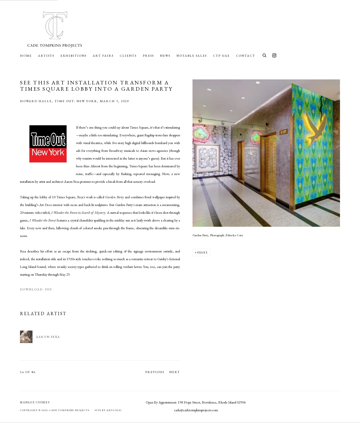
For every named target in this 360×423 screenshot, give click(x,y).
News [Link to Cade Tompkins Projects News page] (165, 55)
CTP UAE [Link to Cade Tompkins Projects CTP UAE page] (221, 55)
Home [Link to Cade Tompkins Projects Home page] (26, 55)
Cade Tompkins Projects (55, 29)
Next (174, 372)
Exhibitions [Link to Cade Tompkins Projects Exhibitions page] (73, 55)
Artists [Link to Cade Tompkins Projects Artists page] (46, 55)
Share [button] (202, 252)
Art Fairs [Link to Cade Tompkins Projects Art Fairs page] (103, 55)
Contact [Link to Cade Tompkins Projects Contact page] (245, 55)
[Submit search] (264, 54)
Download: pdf (36, 289)
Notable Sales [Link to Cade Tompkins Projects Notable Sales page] (191, 55)
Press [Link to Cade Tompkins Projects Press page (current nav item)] (148, 55)
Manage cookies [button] (35, 402)
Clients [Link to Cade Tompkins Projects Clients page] (128, 55)
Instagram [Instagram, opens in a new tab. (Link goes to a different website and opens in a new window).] (274, 56)
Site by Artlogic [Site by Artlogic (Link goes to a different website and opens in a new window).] (108, 410)
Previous (154, 372)
